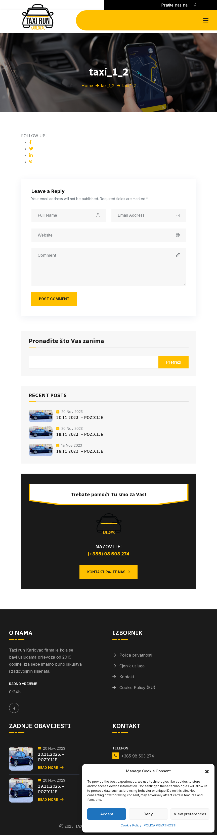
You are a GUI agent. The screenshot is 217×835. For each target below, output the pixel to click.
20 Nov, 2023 (51, 748)
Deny (148, 814)
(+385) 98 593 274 (108, 553)
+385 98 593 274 (137, 755)
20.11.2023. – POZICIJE (79, 417)
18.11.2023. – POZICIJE (79, 451)
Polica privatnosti (135, 655)
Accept (106, 814)
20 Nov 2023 (69, 411)
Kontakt (126, 676)
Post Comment (54, 299)
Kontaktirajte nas (108, 572)
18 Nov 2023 (69, 445)
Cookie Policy (131, 825)
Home (87, 85)
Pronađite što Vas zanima (66, 341)
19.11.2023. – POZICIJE (79, 434)
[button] (206, 771)
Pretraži (173, 362)
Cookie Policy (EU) (137, 687)
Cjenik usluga (132, 665)
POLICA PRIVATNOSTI (160, 825)
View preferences (190, 814)
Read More (51, 768)
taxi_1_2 (107, 85)
